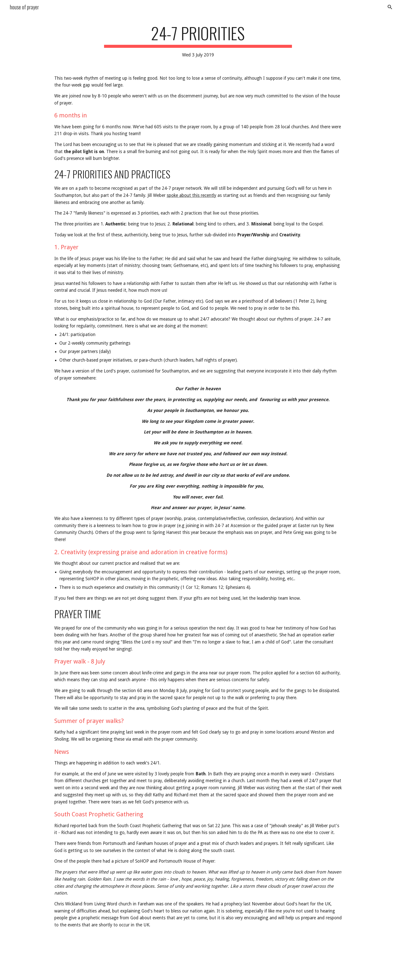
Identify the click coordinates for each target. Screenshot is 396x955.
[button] (390, 7)
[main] (198, 41)
